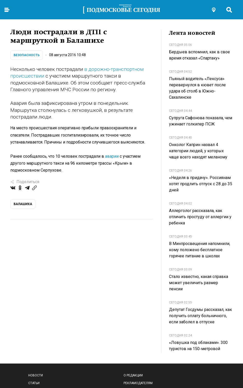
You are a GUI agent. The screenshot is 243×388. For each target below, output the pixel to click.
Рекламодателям (138, 383)
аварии (112, 156)
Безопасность (27, 55)
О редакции (133, 375)
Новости (35, 375)
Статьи (34, 383)
